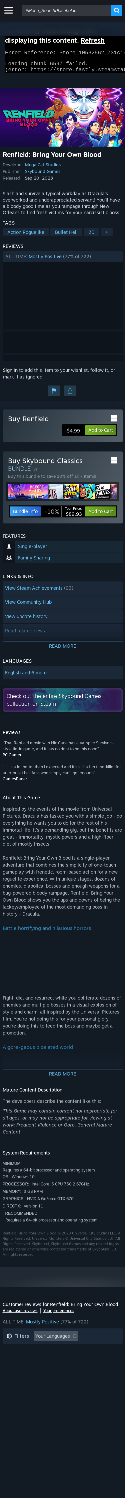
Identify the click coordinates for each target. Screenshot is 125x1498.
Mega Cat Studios (43, 168)
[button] (63, 260)
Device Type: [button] (20, 1380)
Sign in (10, 374)
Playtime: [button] (17, 1360)
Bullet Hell (66, 236)
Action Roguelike (25, 236)
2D (91, 236)
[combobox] (66, 10)
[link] (63, 515)
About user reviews (20, 1314)
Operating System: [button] (27, 1370)
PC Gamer (12, 758)
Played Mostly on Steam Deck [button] (72, 1360)
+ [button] (106, 236)
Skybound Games (42, 175)
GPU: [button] (88, 1370)
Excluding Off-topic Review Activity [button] (45, 1350)
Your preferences (58, 1314)
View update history (26, 620)
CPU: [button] (65, 1370)
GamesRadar (15, 782)
